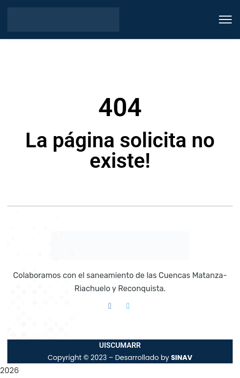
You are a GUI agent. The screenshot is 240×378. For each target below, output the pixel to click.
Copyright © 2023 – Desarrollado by (119, 357)
